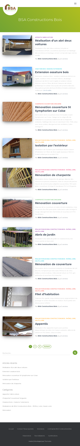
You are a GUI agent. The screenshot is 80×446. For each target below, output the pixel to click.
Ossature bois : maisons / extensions (48, 69)
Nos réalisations (39, 436)
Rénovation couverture (51, 203)
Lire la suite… (47, 90)
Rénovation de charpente (53, 175)
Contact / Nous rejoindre (25, 429)
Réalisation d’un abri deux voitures (14, 367)
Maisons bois (27, 436)
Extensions (40, 429)
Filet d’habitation (47, 294)
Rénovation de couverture (53, 264)
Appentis (41, 323)
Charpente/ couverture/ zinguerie (48, 104)
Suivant (47, 346)
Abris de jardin (45, 234)
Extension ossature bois (52, 72)
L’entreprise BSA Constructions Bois (59, 429)
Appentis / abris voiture (44, 37)
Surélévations (52, 436)
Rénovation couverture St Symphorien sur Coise (20, 375)
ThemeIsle (47, 441)
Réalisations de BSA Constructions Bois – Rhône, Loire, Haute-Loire (27, 406)
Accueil (11, 429)
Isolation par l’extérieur (51, 145)
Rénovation (6, 410)
